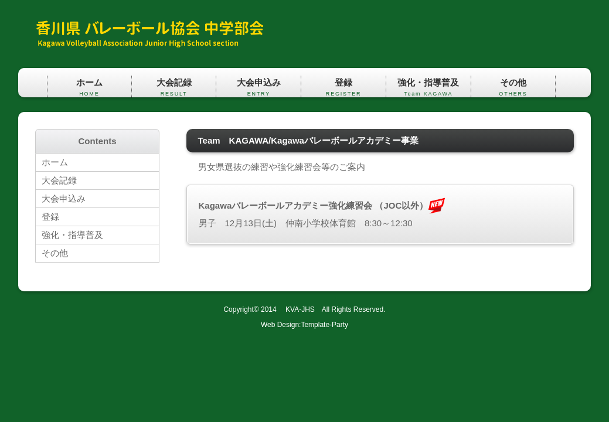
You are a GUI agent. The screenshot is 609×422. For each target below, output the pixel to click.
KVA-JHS (296, 309)
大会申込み (258, 87)
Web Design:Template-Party (304, 325)
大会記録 (174, 87)
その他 (513, 87)
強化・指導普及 (428, 87)
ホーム (89, 87)
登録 (343, 87)
